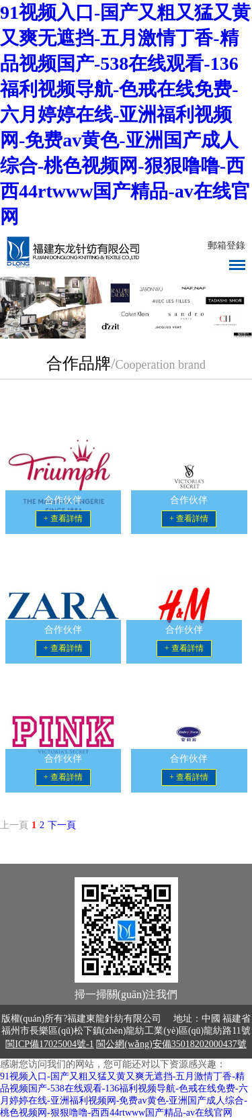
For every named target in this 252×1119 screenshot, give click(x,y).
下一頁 (62, 825)
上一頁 (14, 825)
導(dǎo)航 (237, 265)
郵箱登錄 (226, 245)
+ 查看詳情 (63, 518)
